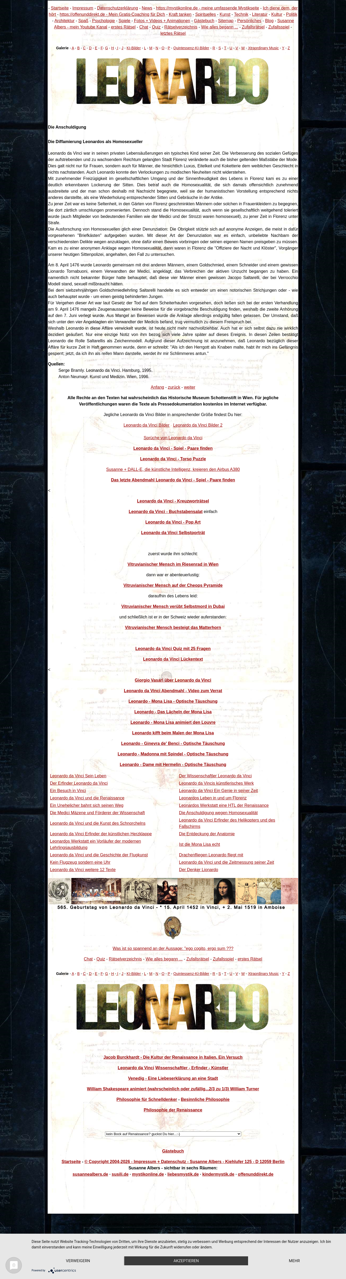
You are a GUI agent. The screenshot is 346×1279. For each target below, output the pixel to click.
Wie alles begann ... (219, 27)
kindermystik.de (218, 1174)
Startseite (60, 8)
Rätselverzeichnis (180, 27)
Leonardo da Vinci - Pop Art (173, 522)
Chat (143, 27)
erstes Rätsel (123, 27)
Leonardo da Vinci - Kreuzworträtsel (173, 501)
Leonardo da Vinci (136, 1068)
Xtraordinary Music (263, 48)
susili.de (120, 1174)
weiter (189, 387)
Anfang (157, 387)
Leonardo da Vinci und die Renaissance (87, 798)
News (147, 8)
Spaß (83, 20)
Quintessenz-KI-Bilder (191, 48)
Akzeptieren (186, 1260)
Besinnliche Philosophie (205, 1099)
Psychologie (103, 20)
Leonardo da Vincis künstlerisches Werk (216, 783)
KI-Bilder (134, 48)
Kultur (276, 14)
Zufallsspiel (278, 27)
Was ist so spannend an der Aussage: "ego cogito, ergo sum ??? (173, 948)
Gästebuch (204, 20)
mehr (294, 1260)
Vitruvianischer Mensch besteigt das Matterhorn (173, 627)
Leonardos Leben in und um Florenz (213, 798)
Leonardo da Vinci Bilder (146, 425)
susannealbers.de (90, 1174)
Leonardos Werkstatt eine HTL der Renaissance (224, 805)
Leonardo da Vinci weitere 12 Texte (83, 869)
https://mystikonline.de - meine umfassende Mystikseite (207, 8)
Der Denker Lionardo (198, 869)
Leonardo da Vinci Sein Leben (78, 776)
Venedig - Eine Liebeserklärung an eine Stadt (173, 1078)
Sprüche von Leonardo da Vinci (173, 438)
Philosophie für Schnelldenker (146, 1099)
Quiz (156, 27)
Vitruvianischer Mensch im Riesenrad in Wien (172, 564)
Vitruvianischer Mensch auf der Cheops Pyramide (173, 585)
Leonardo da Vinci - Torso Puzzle (173, 459)
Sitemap (226, 20)
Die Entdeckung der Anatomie (207, 834)
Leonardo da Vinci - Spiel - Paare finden (172, 448)
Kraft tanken (180, 14)
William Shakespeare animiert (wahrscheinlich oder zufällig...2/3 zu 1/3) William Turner (173, 1089)
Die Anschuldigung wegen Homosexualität (218, 813)
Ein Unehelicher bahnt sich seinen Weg (86, 805)
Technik (241, 14)
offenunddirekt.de (255, 1174)
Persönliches (249, 20)
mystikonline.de (148, 1174)
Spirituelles (205, 14)
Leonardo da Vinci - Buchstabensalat (166, 511)
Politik (291, 14)
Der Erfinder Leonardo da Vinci (79, 783)
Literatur (260, 14)
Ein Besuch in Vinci (68, 790)
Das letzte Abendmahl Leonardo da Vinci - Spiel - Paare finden (173, 480)
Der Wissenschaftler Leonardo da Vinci (215, 776)
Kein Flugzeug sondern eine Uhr (80, 862)
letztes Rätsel (173, 33)
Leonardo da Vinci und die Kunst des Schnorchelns (98, 823)
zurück (174, 387)
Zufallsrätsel (253, 27)
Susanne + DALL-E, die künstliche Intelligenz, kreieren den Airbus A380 (173, 469)
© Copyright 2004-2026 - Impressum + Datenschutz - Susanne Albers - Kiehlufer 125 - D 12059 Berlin (184, 1161)
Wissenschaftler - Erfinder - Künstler (191, 1068)
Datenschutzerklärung (117, 8)
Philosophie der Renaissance (173, 1110)
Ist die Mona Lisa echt (199, 844)
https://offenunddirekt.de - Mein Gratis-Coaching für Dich (112, 14)
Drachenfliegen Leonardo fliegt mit (211, 855)
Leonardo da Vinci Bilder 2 (197, 425)
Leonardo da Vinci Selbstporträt (173, 532)
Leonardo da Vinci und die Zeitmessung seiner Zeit (226, 862)
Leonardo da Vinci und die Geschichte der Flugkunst (99, 855)
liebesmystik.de (183, 1174)
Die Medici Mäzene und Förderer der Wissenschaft (97, 813)
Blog (269, 20)
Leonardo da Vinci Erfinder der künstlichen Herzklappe (101, 834)
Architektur (65, 20)
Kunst (225, 14)
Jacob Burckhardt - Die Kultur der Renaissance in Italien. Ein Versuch (173, 1057)
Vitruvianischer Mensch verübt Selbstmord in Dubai (173, 606)
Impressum (82, 8)
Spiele (124, 20)
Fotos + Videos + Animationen (162, 20)
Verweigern (78, 1260)
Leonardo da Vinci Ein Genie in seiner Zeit (218, 790)
